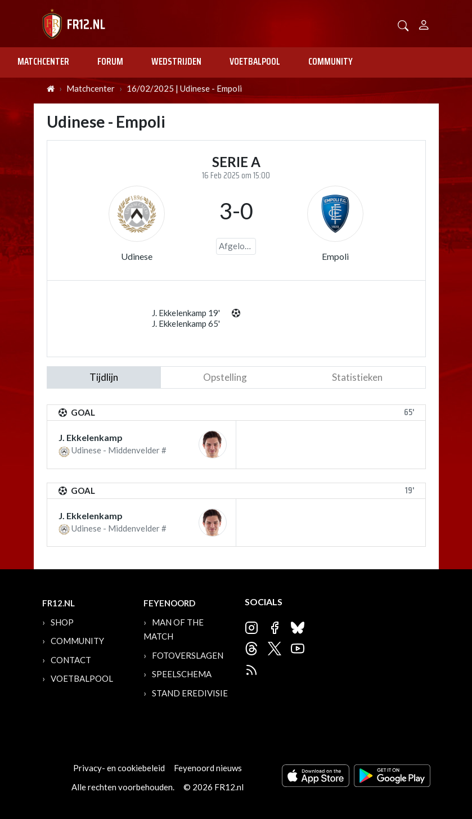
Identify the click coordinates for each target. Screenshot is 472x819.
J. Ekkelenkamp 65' (186, 323)
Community (330, 61)
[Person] (423, 23)
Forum (110, 61)
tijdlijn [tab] (103, 377)
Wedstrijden (176, 61)
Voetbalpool (255, 61)
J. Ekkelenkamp (91, 437)
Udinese (136, 256)
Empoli (335, 256)
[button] (403, 24)
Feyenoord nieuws (208, 768)
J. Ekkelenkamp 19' (186, 313)
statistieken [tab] (357, 377)
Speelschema (182, 674)
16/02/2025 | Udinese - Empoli (184, 88)
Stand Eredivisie (190, 693)
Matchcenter (43, 61)
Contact (71, 660)
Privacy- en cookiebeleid (119, 768)
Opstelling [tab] (225, 377)
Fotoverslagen (187, 655)
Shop (62, 622)
